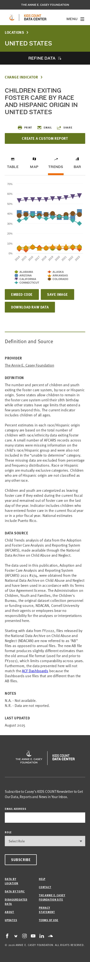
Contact (45, 887)
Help (42, 879)
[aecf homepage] (12, 17)
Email (44, 127)
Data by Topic (15, 891)
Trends (55, 167)
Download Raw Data (30, 307)
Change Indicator (21, 77)
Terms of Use (48, 920)
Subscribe (20, 859)
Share (64, 127)
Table (12, 167)
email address (15, 809)
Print (25, 127)
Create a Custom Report (45, 138)
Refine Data (41, 58)
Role (8, 832)
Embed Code (22, 294)
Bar (77, 167)
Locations (14, 32)
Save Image (57, 294)
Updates (11, 920)
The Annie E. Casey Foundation (45, 4)
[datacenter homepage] (35, 17)
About (9, 912)
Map (34, 167)
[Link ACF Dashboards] (35, 670)
